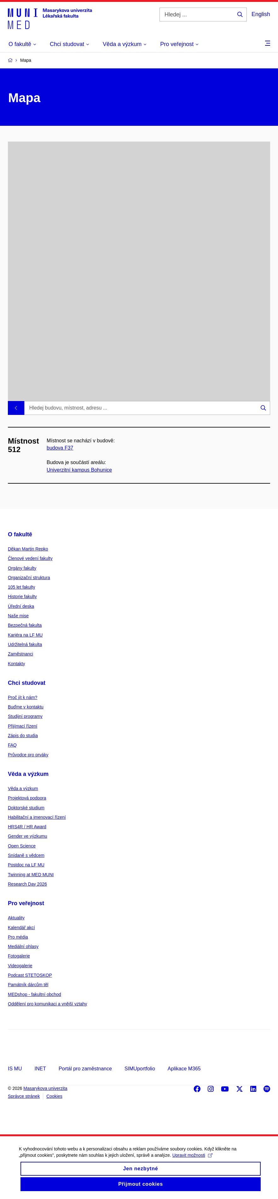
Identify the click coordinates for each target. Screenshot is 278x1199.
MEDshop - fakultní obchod (34, 994)
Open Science (22, 845)
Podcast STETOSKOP (30, 975)
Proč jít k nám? (22, 697)
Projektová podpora (27, 797)
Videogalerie (20, 965)
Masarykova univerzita (45, 1088)
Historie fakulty (22, 596)
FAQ (12, 745)
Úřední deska (21, 606)
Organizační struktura (29, 577)
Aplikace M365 (184, 1068)
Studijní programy (25, 716)
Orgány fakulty (22, 568)
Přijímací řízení (22, 726)
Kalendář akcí (21, 927)
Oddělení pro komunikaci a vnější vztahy (47, 1003)
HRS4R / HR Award (27, 826)
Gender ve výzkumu (27, 836)
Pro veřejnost (26, 903)
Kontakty (16, 663)
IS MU (15, 1068)
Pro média (18, 937)
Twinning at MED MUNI (31, 874)
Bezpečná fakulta (25, 625)
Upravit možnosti (192, 1161)
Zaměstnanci (20, 653)
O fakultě (20, 534)
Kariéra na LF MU (25, 634)
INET (40, 1068)
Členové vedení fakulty (30, 558)
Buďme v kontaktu (25, 706)
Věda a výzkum (28, 774)
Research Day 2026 (27, 884)
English (261, 14)
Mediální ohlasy (23, 946)
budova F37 (60, 448)
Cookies (54, 1096)
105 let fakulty (21, 587)
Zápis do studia (23, 735)
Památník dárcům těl (28, 984)
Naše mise (18, 615)
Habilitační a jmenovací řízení (37, 817)
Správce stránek (24, 1096)
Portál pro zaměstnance (85, 1068)
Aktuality (16, 917)
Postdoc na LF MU (26, 864)
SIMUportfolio (140, 1068)
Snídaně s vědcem (26, 855)
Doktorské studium (26, 807)
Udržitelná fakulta (25, 644)
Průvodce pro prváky (28, 754)
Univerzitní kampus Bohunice (79, 470)
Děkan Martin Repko (28, 548)
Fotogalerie (19, 955)
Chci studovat (26, 683)
